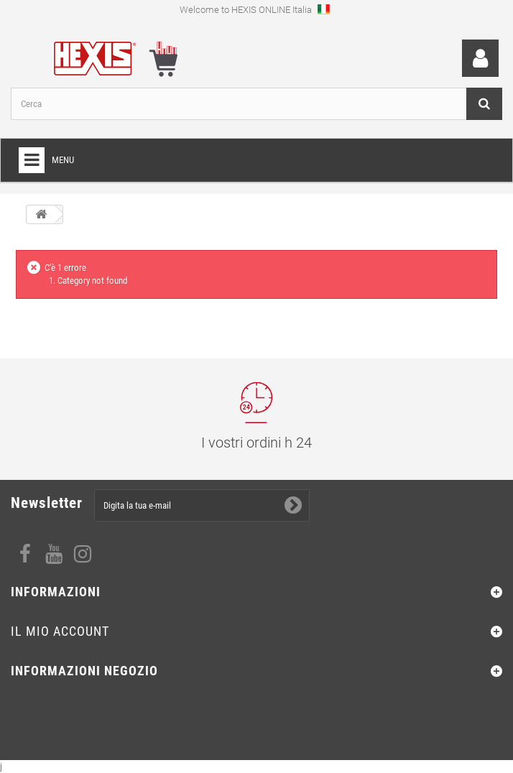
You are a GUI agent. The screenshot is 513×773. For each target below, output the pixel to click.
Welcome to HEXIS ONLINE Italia (255, 9)
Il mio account (60, 631)
